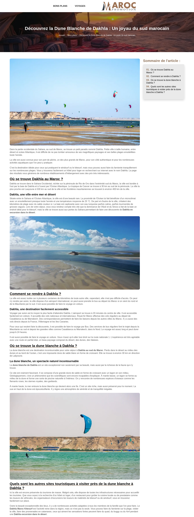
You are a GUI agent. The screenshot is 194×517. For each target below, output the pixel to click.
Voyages (131, 6)
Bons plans (65, 6)
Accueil (62, 35)
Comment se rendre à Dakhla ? (163, 76)
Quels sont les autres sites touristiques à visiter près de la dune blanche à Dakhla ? (163, 89)
